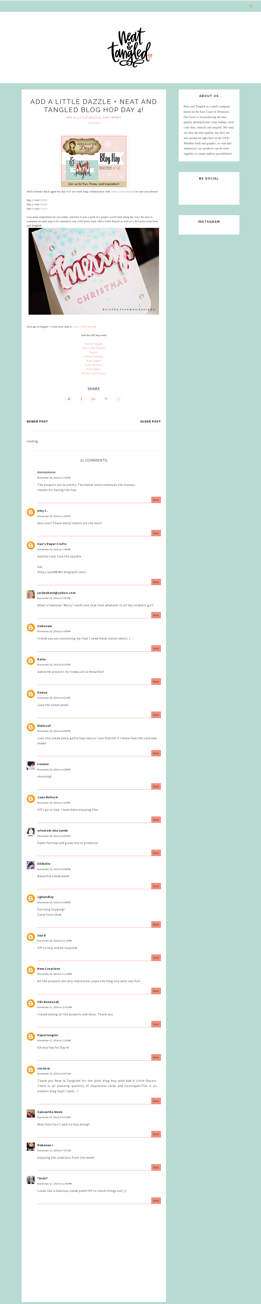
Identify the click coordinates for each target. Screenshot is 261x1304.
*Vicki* (42, 1180)
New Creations (49, 970)
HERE (44, 200)
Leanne (43, 766)
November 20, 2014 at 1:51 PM (53, 599)
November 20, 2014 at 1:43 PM (53, 517)
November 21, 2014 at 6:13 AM (54, 1119)
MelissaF (44, 727)
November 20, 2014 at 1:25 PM (53, 479)
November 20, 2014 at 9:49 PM (53, 904)
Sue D (41, 937)
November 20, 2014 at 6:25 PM (53, 666)
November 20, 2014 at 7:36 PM (53, 804)
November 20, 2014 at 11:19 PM (54, 975)
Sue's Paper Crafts (52, 545)
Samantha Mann (50, 1113)
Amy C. (42, 512)
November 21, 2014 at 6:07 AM (54, 1075)
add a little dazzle (83, 117)
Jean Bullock (47, 799)
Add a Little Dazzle (122, 191)
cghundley (45, 899)
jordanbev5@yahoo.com (56, 594)
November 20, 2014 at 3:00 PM (53, 633)
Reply (156, 501)
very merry (112, 117)
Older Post (150, 423)
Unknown (44, 628)
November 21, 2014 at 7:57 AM (54, 1152)
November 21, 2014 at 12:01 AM (54, 1009)
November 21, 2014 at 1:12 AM (54, 1042)
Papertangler (47, 1037)
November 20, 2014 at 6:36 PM (53, 732)
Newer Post (37, 423)
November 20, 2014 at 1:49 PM (53, 551)
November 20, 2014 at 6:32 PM (53, 699)
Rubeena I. (45, 1147)
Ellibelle (44, 865)
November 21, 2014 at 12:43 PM (54, 1185)
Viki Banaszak (48, 1003)
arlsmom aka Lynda (52, 832)
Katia (41, 661)
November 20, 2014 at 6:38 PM (53, 771)
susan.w (43, 1070)
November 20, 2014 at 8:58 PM (53, 870)
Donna (42, 694)
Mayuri (93, 352)
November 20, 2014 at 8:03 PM (53, 837)
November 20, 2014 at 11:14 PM (54, 942)
